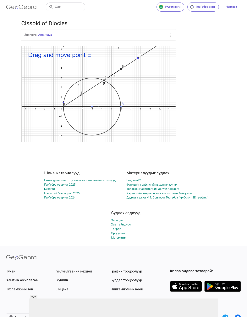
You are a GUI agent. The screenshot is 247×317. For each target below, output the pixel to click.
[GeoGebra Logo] (21, 7)
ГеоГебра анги (202, 7)
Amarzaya (45, 35)
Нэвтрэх (231, 6)
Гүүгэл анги (169, 7)
